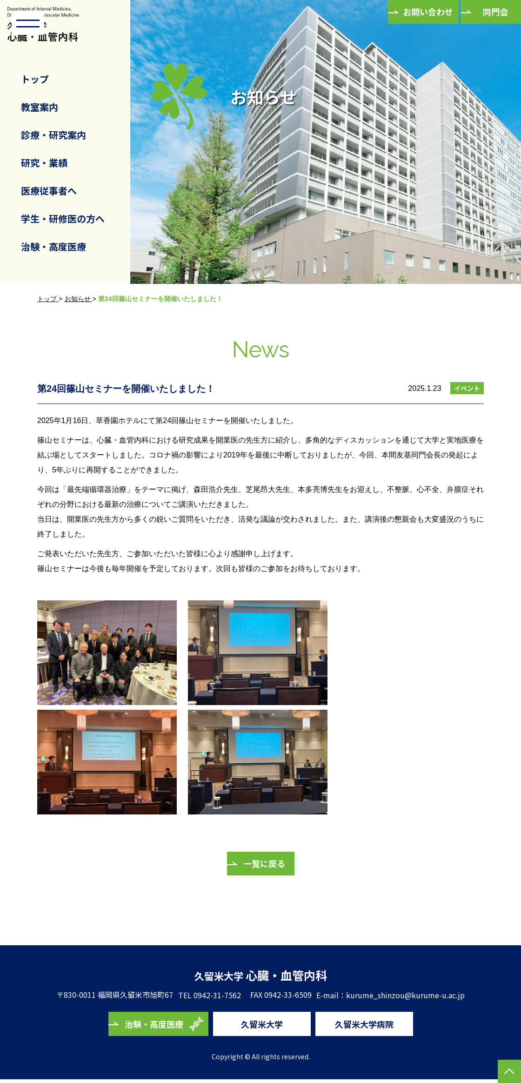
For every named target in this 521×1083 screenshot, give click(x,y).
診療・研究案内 (53, 134)
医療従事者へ (49, 190)
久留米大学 (262, 1027)
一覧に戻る (264, 863)
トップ (35, 79)
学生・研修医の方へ (63, 218)
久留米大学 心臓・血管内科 (53, 29)
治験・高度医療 (53, 246)
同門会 (495, 12)
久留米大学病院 (364, 1027)
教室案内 (39, 107)
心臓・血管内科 (260, 977)
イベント (467, 388)
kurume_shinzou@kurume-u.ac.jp (410, 998)
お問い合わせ (428, 12)
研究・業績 (44, 162)
